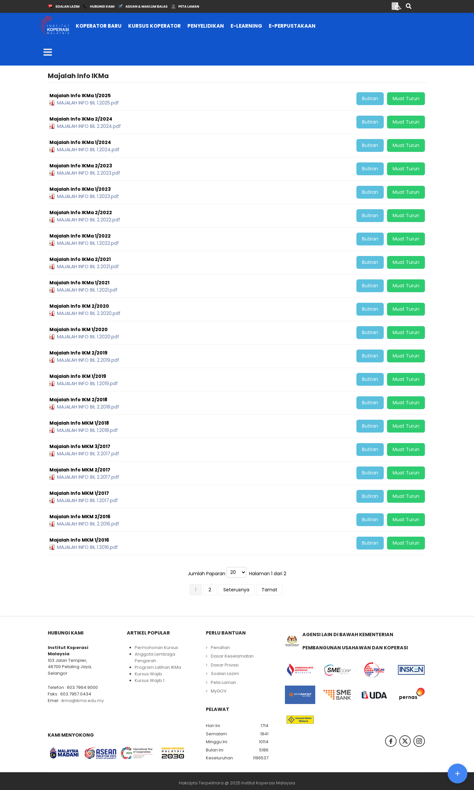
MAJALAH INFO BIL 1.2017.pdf (87, 500)
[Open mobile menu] (48, 52)
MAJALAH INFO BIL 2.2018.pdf (88, 407)
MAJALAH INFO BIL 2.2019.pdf (88, 360)
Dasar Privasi (224, 665)
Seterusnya (236, 589)
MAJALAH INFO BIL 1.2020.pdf (88, 336)
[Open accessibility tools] (398, 6)
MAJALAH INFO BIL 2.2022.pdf (88, 219)
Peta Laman (223, 682)
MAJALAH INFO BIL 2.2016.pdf (88, 524)
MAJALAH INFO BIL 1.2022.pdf (88, 243)
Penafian (220, 647)
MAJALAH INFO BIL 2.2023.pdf (88, 173)
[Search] (408, 7)
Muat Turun (406, 98)
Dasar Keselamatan (232, 656)
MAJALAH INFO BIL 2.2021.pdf (88, 266)
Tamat (269, 589)
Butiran (370, 98)
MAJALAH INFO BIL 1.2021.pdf (87, 290)
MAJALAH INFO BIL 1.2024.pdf (88, 149)
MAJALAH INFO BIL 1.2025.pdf (88, 102)
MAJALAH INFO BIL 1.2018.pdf (87, 430)
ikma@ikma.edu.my (82, 700)
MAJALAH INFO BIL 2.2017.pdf (88, 477)
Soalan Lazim (225, 673)
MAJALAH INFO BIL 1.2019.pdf (87, 383)
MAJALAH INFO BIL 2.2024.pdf (89, 126)
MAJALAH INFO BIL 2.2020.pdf (89, 313)
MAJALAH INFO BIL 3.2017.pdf (88, 453)
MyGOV (219, 691)
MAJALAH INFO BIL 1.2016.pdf (87, 547)
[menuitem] (98, 26)
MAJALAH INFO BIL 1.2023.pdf (88, 196)
